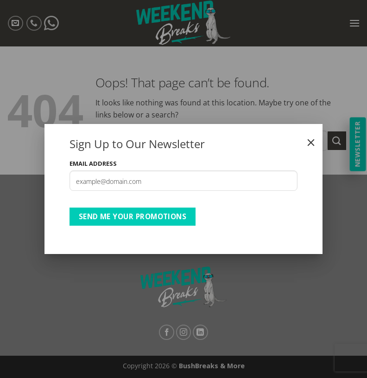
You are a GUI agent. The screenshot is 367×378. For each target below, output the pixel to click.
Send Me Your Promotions (133, 216)
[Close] (311, 142)
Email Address (93, 163)
